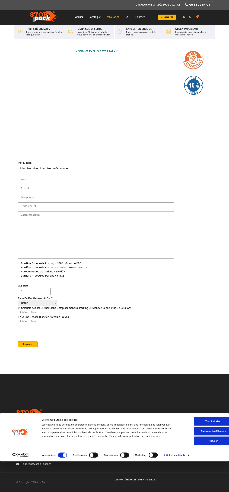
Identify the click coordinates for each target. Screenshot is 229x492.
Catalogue (95, 17)
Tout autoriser (202, 451)
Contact (140, 17)
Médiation (179, 429)
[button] (190, 17)
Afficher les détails (174, 485)
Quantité (34, 289)
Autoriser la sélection (202, 461)
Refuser (202, 471)
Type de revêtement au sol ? (37, 301)
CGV (176, 425)
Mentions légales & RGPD (188, 421)
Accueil (79, 17)
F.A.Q (127, 17)
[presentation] (42, 335)
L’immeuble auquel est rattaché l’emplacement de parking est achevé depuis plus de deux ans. (75, 308)
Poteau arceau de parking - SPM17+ (96, 272)
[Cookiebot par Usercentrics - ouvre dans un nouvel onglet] (20, 485)
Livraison (178, 434)
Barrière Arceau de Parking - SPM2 (96, 276)
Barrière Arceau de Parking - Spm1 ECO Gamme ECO (96, 267)
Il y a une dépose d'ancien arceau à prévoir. (44, 317)
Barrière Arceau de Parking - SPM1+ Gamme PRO (96, 263)
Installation (112, 17)
